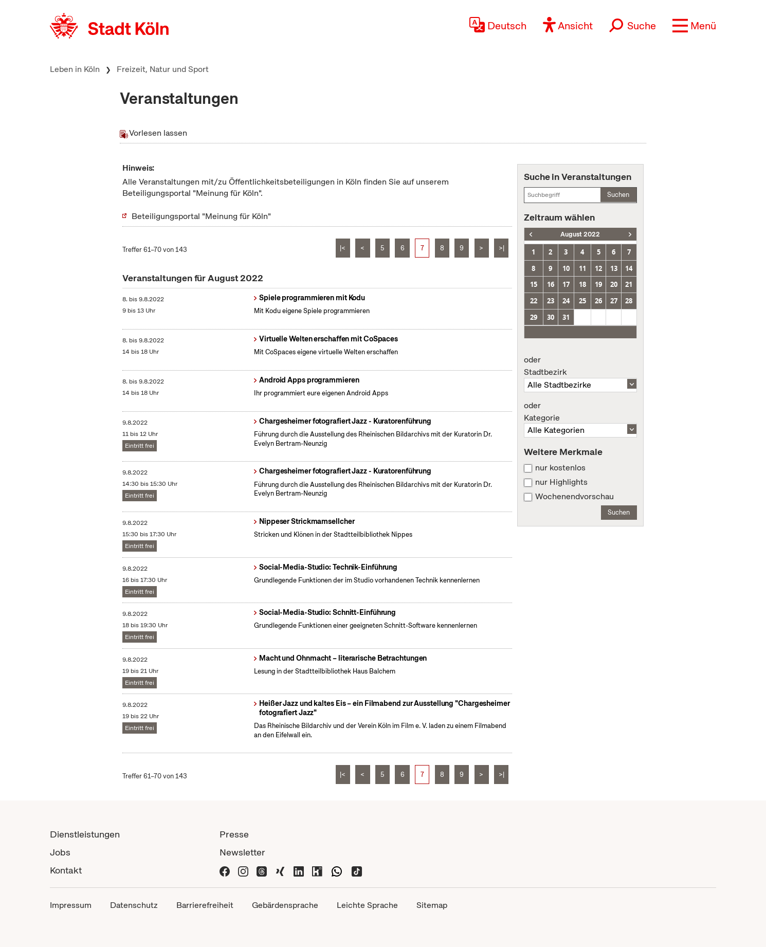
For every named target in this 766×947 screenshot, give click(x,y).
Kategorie (580, 411)
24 (566, 300)
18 (582, 284)
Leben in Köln (75, 69)
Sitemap (431, 905)
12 (598, 268)
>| (501, 248)
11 (582, 268)
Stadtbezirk (580, 366)
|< (342, 248)
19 (598, 284)
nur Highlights (561, 482)
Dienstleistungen (85, 834)
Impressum (71, 905)
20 (613, 284)
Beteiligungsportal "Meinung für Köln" (201, 216)
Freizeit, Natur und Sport (163, 69)
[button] (694, 26)
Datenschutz (134, 905)
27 (613, 300)
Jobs (60, 852)
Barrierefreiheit (204, 905)
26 (598, 300)
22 (533, 300)
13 (613, 268)
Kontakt (66, 870)
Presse (234, 834)
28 (628, 300)
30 (550, 317)
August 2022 (580, 234)
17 (566, 284)
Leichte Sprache (367, 905)
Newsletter (242, 852)
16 (550, 284)
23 (550, 300)
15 (533, 284)
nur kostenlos (560, 468)
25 (582, 300)
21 (628, 284)
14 (628, 268)
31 (566, 317)
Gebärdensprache (285, 905)
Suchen (618, 194)
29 (533, 317)
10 (566, 268)
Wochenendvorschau (574, 497)
